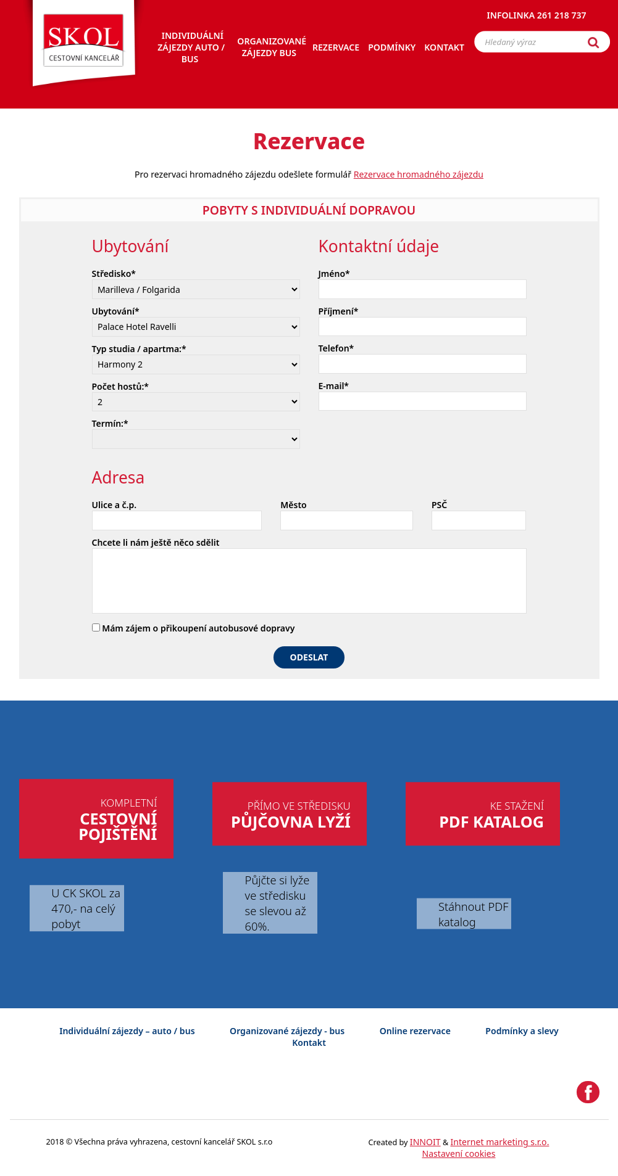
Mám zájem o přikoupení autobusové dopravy (193, 628)
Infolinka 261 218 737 (537, 15)
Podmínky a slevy (521, 1031)
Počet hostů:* (120, 386)
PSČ (439, 505)
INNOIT (425, 1142)
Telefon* (336, 348)
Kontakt (309, 1042)
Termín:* (110, 423)
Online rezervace (415, 1031)
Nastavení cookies (458, 1153)
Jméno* (334, 273)
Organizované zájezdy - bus (287, 1031)
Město (293, 505)
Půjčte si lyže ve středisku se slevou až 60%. (277, 903)
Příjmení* (339, 311)
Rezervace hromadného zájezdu (418, 174)
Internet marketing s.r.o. (500, 1142)
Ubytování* (116, 311)
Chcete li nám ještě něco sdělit (156, 542)
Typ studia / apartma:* (139, 349)
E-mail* (334, 386)
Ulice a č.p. (114, 505)
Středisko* (114, 273)
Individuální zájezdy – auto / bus (126, 1031)
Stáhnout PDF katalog (473, 913)
